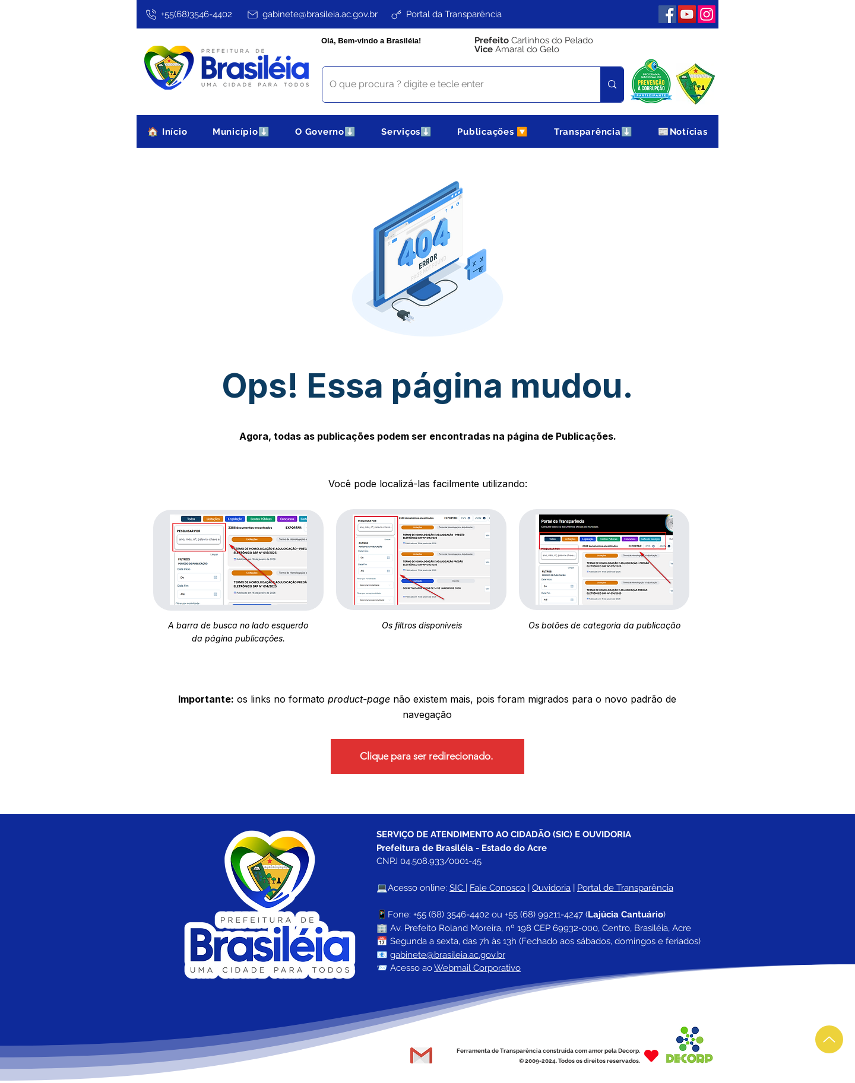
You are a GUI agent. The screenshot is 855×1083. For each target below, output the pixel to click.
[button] (241, 131)
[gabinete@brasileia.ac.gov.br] (311, 14)
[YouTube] (687, 14)
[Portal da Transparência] (445, 14)
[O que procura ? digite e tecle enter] (452, 84)
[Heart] (651, 1055)
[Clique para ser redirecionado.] (427, 756)
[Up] (829, 1039)
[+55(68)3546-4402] (188, 14)
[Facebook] (667, 14)
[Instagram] (706, 14)
